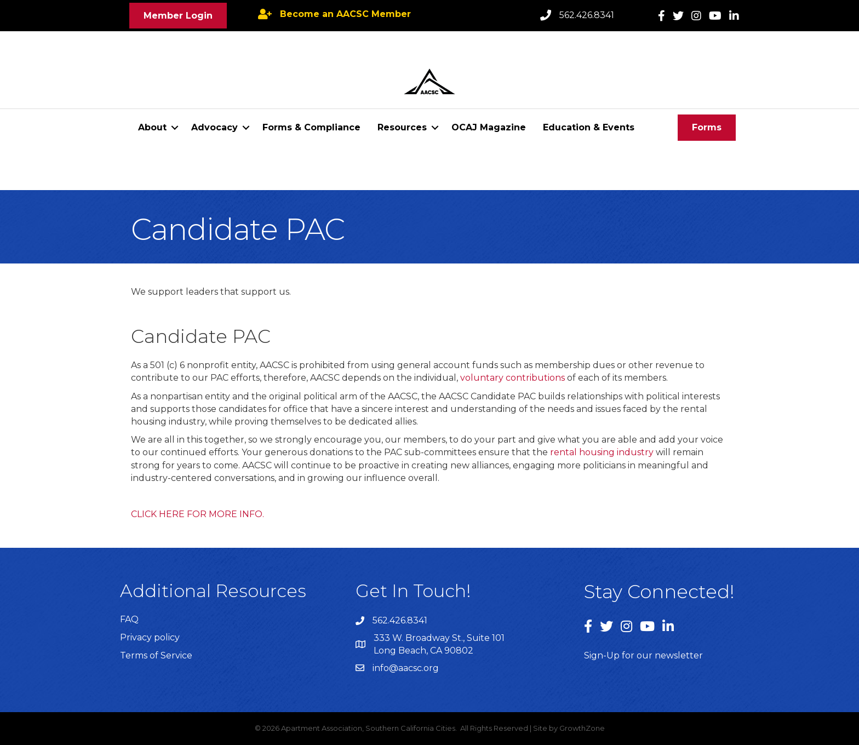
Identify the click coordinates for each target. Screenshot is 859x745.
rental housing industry (602, 452)
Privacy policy (150, 637)
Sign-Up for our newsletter (643, 655)
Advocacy (214, 127)
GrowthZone (582, 728)
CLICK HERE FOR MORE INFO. (197, 514)
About (152, 127)
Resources (402, 127)
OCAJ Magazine (488, 127)
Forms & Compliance (311, 127)
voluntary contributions (512, 378)
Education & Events (588, 127)
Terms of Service (156, 655)
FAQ (129, 619)
